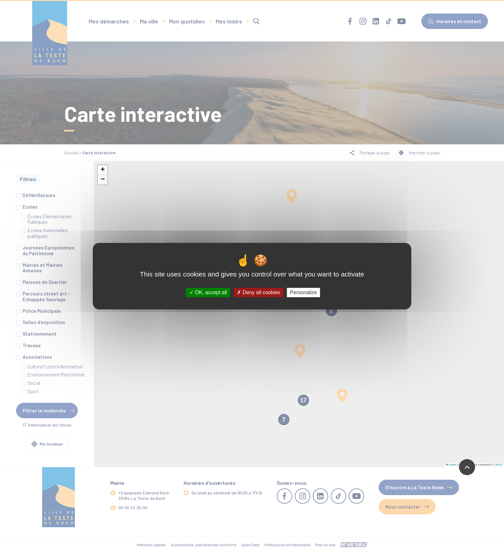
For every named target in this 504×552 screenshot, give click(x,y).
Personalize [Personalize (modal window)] (303, 292)
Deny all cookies (258, 292)
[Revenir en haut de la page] (467, 467)
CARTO (498, 464)
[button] (102, 170)
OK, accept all (208, 292)
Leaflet (451, 464)
